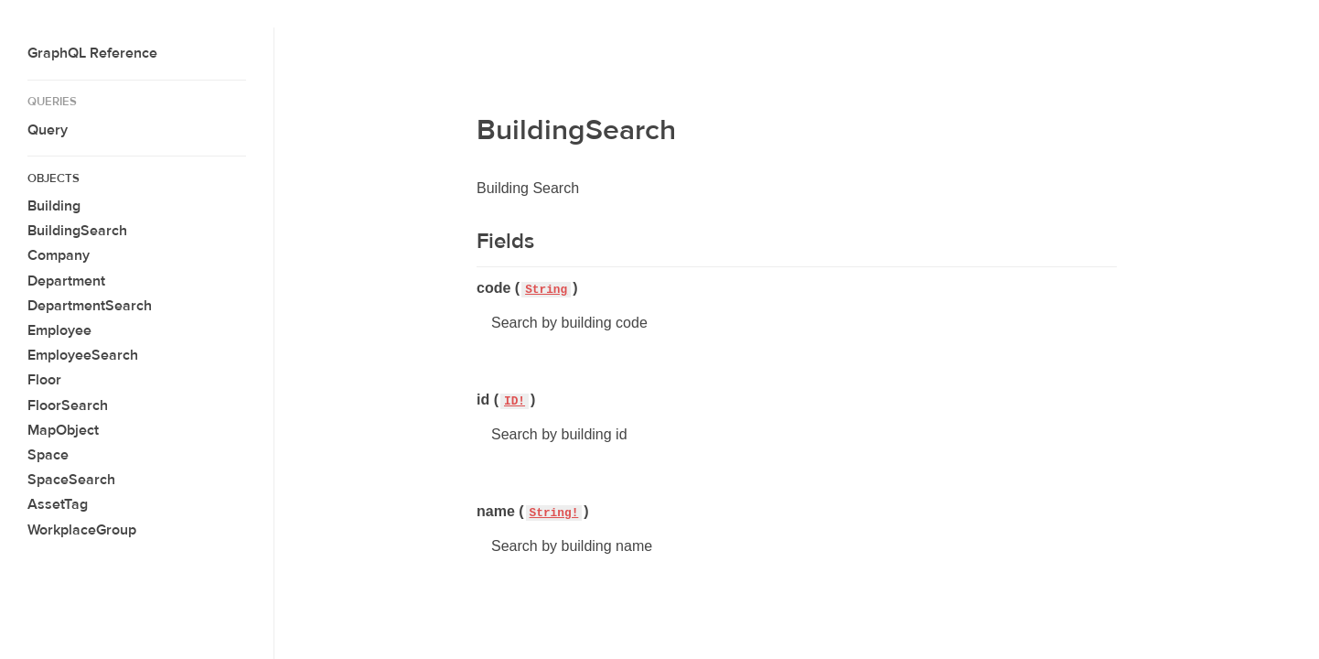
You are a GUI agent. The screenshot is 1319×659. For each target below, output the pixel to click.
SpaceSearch (71, 479)
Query (47, 130)
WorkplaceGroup (81, 530)
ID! (514, 401)
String (546, 290)
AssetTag (57, 504)
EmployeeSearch (82, 355)
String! (554, 513)
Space (48, 455)
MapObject (63, 430)
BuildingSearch (77, 230)
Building (53, 206)
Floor (44, 380)
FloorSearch (67, 405)
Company (58, 255)
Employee (59, 330)
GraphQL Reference (92, 53)
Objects (53, 178)
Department (66, 281)
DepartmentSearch (89, 306)
